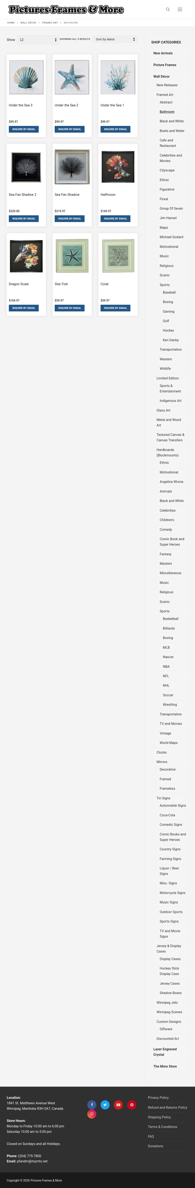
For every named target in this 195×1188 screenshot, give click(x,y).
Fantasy (165, 554)
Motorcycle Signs (173, 893)
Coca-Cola (167, 815)
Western (166, 359)
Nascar (168, 657)
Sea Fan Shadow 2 (22, 195)
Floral (164, 199)
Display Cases (170, 959)
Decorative (168, 769)
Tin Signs (163, 798)
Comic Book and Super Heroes (172, 541)
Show (11, 40)
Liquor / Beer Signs (169, 871)
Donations (155, 1146)
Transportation (171, 350)
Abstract (166, 102)
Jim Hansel (168, 218)
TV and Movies (171, 724)
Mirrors (162, 762)
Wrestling (170, 705)
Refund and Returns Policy (167, 1108)
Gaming (168, 312)
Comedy (166, 530)
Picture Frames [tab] (164, 65)
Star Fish (61, 284)
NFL (166, 676)
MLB (166, 648)
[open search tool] (168, 9)
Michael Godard (171, 237)
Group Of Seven (171, 208)
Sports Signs (169, 921)
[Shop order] (115, 39)
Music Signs (169, 902)
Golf (166, 321)
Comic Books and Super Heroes (173, 837)
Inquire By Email (23, 129)
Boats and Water (172, 131)
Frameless (167, 789)
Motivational (169, 247)
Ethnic (164, 180)
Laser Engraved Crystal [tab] (165, 1052)
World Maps (169, 743)
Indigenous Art (171, 401)
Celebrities (167, 510)
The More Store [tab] (165, 1066)
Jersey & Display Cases (169, 948)
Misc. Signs (168, 883)
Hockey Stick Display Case (169, 971)
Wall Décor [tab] (161, 76)
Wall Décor (28, 22)
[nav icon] (180, 9)
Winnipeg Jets (167, 1003)
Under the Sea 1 (112, 105)
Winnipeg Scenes (169, 1012)
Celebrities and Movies (171, 158)
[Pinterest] (131, 1104)
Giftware (166, 1029)
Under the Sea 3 (20, 105)
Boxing (168, 302)
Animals (166, 491)
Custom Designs (169, 1022)
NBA (166, 667)
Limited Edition (168, 378)
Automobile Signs (173, 806)
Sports (165, 285)
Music (164, 256)
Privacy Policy (158, 1098)
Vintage (165, 733)
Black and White (172, 121)
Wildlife (165, 369)
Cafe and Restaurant (168, 143)
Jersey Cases (170, 983)
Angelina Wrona (171, 482)
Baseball (169, 292)
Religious (166, 266)
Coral (104, 284)
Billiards (169, 628)
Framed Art (50, 22)
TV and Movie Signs (170, 933)
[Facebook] (91, 1104)
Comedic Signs (171, 825)
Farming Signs (170, 859)
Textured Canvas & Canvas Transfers (170, 437)
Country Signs (170, 849)
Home (11, 22)
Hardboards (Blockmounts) (168, 452)
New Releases (167, 85)
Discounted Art (168, 1039)
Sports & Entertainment (170, 388)
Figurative (167, 189)
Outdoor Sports (171, 912)
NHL (166, 685)
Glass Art (163, 410)
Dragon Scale (19, 284)
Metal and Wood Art (169, 422)
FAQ (151, 1136)
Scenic (165, 275)
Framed (165, 779)
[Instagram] (91, 1114)
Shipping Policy (159, 1117)
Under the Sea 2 (66, 105)
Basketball (170, 619)
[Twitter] (105, 1104)
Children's (167, 520)
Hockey (168, 330)
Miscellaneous (170, 573)
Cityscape (167, 170)
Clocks (162, 752)
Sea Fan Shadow (67, 195)
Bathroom (167, 112)
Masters (166, 564)
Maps (164, 228)
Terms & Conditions (162, 1127)
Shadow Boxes (171, 993)
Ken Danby (171, 340)
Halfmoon (108, 195)
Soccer (168, 695)
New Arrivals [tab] (162, 53)
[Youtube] (118, 1104)
